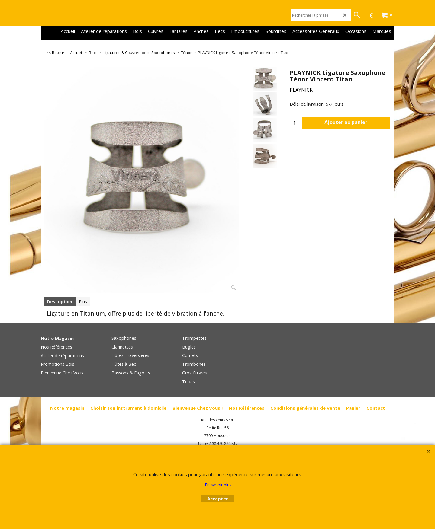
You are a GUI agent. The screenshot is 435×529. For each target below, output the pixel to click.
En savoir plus (218, 485)
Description (59, 301)
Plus (83, 301)
